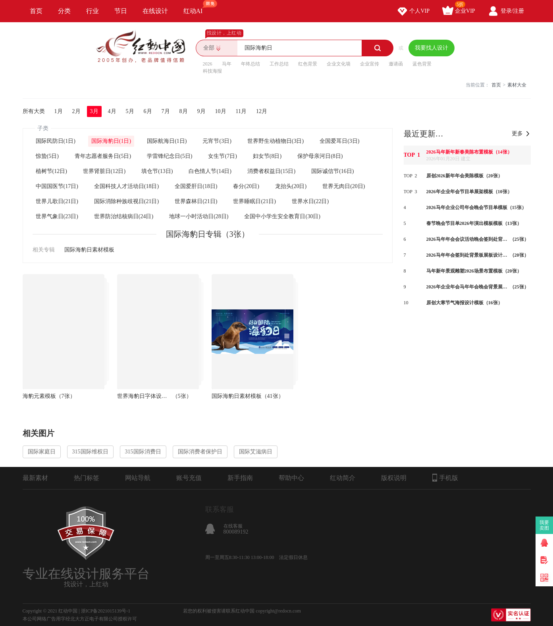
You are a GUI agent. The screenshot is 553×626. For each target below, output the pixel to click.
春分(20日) (246, 186)
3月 (94, 111)
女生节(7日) (222, 156)
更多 (517, 133)
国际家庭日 (42, 452)
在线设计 (155, 11)
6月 (148, 111)
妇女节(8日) (267, 156)
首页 (36, 11)
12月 (261, 111)
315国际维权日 (90, 452)
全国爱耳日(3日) (339, 141)
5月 (130, 111)
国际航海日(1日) (167, 141)
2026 (207, 64)
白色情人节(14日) (210, 171)
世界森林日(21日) (196, 201)
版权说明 (394, 477)
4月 (112, 111)
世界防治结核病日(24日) (123, 216)
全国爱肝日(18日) (196, 186)
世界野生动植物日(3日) (275, 141)
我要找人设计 (431, 48)
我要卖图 (544, 525)
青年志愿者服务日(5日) (103, 156)
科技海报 (212, 71)
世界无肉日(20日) (343, 186)
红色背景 (307, 64)
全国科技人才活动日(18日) (126, 186)
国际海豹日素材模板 (89, 250)
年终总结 (250, 64)
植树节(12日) (51, 171)
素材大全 (516, 85)
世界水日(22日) (310, 201)
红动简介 (342, 477)
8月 (183, 111)
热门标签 (86, 477)
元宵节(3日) (216, 141)
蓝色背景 (422, 64)
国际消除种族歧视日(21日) (126, 201)
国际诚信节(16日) (332, 171)
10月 (220, 111)
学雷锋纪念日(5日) (169, 156)
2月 (76, 111)
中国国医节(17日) (57, 186)
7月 (166, 111)
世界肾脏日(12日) (104, 171)
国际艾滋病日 (255, 452)
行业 (92, 11)
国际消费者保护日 (200, 452)
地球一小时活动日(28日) (198, 216)
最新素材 (35, 477)
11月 (241, 111)
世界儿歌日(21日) (57, 201)
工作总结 (279, 64)
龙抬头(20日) (290, 186)
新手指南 (240, 477)
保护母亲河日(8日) (320, 156)
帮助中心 (291, 477)
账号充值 (189, 477)
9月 (201, 111)
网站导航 (137, 477)
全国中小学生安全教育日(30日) (282, 216)
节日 (120, 11)
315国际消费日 (143, 452)
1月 (58, 111)
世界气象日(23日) (57, 216)
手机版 (445, 478)
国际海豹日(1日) (111, 141)
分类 (64, 11)
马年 (226, 64)
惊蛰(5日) (47, 156)
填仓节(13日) (157, 171)
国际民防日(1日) (55, 141)
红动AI (196, 7)
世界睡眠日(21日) (254, 201)
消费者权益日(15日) (271, 171)
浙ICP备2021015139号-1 (106, 611)
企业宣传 (369, 64)
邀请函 (396, 64)
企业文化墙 (339, 64)
